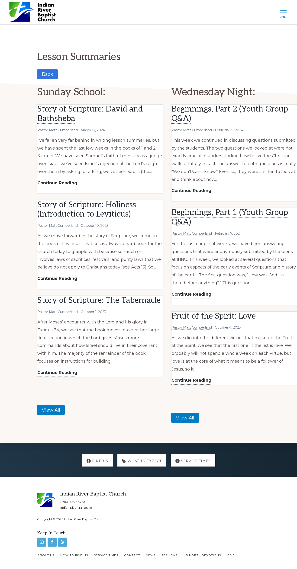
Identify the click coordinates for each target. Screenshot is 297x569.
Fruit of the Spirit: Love (213, 316)
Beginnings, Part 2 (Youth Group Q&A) (229, 113)
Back (47, 74)
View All (51, 410)
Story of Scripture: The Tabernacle (99, 300)
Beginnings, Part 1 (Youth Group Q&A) (229, 217)
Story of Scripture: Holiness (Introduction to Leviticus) (86, 209)
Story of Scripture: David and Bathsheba (90, 113)
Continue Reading (57, 183)
